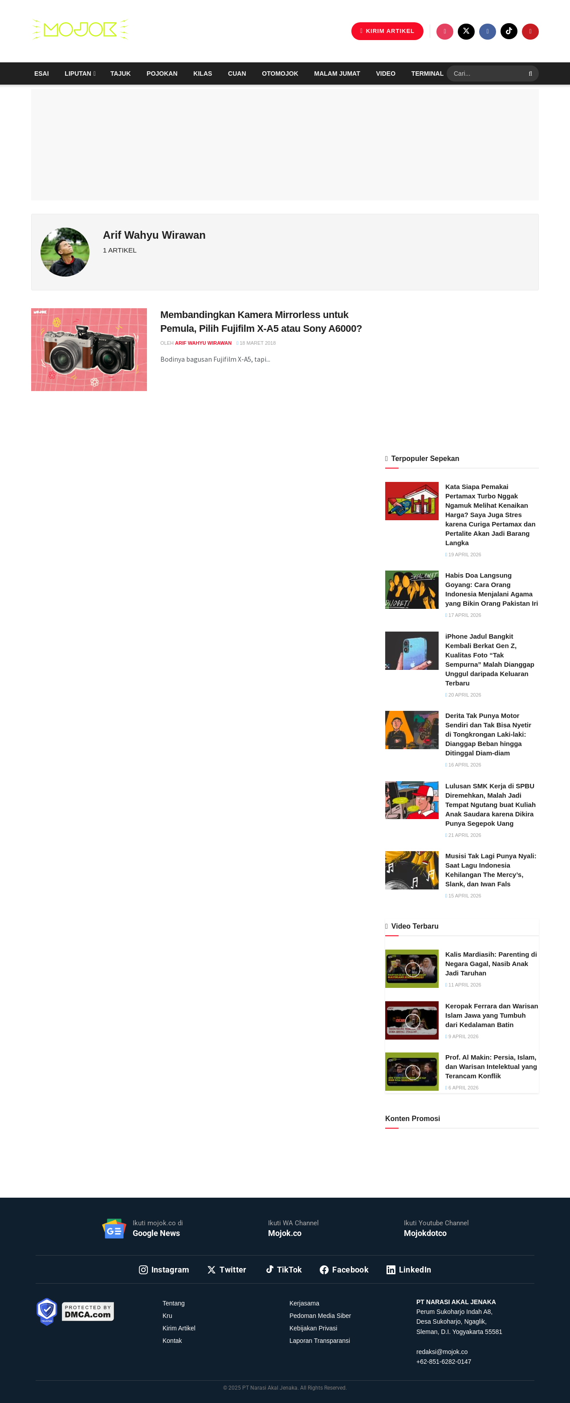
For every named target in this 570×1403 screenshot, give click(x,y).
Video (386, 73)
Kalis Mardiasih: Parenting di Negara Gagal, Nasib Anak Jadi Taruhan (491, 963)
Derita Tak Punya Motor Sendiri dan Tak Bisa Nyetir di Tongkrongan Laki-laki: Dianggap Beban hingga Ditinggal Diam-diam (488, 734)
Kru (167, 1315)
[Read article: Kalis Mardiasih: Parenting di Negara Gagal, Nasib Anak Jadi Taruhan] (412, 969)
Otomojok (280, 73)
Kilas (202, 73)
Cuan (237, 73)
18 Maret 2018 (256, 343)
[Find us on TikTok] (509, 31)
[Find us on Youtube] (530, 32)
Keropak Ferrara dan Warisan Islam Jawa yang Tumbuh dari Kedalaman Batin (491, 1015)
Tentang (174, 1303)
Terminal (427, 73)
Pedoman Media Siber (320, 1315)
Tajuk (120, 73)
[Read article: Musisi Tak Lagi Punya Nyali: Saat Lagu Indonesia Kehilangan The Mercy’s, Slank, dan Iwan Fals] (412, 870)
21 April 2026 (463, 835)
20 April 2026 (463, 694)
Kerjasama (304, 1303)
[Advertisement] (462, 370)
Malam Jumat (337, 73)
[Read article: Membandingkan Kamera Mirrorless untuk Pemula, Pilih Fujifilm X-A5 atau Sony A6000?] (89, 349)
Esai (41, 73)
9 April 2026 (462, 1036)
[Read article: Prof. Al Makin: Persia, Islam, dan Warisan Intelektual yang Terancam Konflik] (412, 1071)
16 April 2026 (463, 764)
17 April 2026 (463, 615)
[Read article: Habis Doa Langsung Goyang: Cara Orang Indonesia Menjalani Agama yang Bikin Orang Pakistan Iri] (412, 590)
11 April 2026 (463, 984)
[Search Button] (531, 73)
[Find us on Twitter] (466, 32)
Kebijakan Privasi (313, 1328)
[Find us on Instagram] (444, 32)
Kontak (172, 1340)
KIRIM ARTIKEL (387, 31)
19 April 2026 (463, 554)
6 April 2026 (462, 1087)
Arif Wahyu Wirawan (203, 343)
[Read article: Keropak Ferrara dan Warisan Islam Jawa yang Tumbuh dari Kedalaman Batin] (412, 1020)
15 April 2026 (463, 895)
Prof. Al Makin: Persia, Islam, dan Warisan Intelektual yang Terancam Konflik (491, 1066)
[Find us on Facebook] (487, 32)
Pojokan (162, 73)
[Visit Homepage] (80, 31)
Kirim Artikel (179, 1328)
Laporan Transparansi (319, 1340)
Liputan (78, 73)
